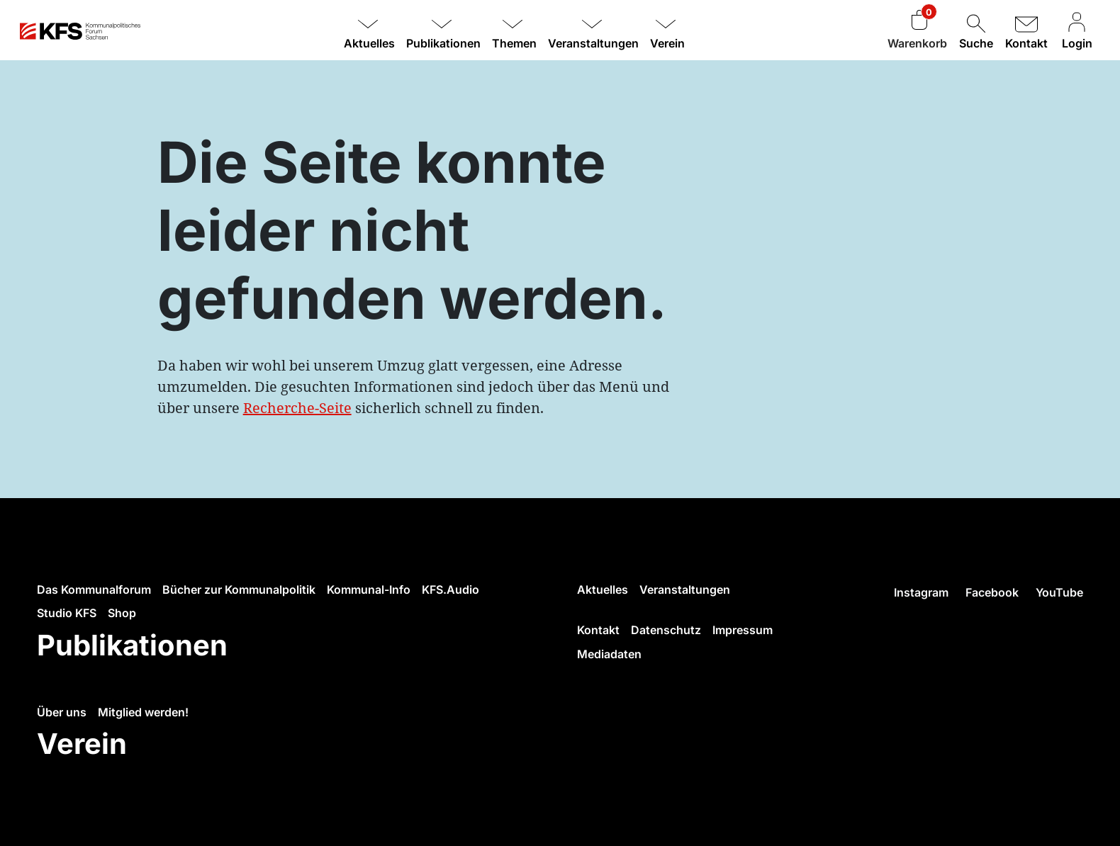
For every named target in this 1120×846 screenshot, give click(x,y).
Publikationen (132, 645)
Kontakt (1026, 30)
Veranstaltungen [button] (593, 43)
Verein (82, 743)
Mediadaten (609, 654)
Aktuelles (602, 589)
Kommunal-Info (368, 589)
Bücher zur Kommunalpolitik (238, 589)
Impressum (742, 630)
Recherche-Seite (297, 407)
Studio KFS (66, 613)
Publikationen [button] (443, 43)
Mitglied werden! (143, 712)
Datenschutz (666, 630)
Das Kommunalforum (94, 589)
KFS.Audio (450, 589)
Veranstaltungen (684, 589)
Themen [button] (514, 43)
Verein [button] (667, 43)
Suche (976, 30)
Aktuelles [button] (369, 43)
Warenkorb (917, 43)
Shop (122, 613)
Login (1076, 30)
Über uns (61, 712)
